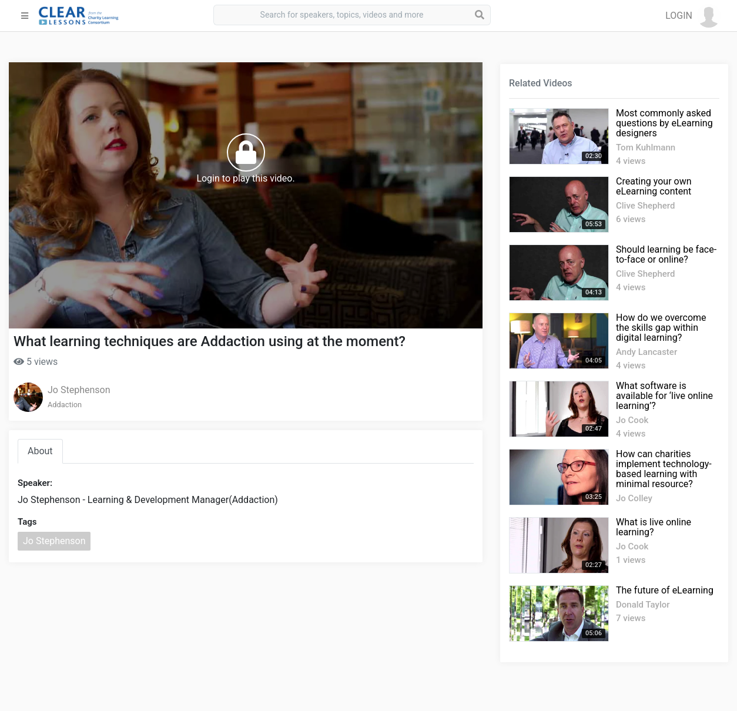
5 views (36, 361)
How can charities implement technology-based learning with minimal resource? (664, 468)
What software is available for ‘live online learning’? (664, 395)
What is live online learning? (653, 527)
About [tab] (40, 451)
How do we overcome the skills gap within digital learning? (661, 327)
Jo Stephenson (79, 389)
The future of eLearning (664, 590)
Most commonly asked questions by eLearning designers (664, 123)
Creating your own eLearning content (654, 186)
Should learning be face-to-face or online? (666, 254)
